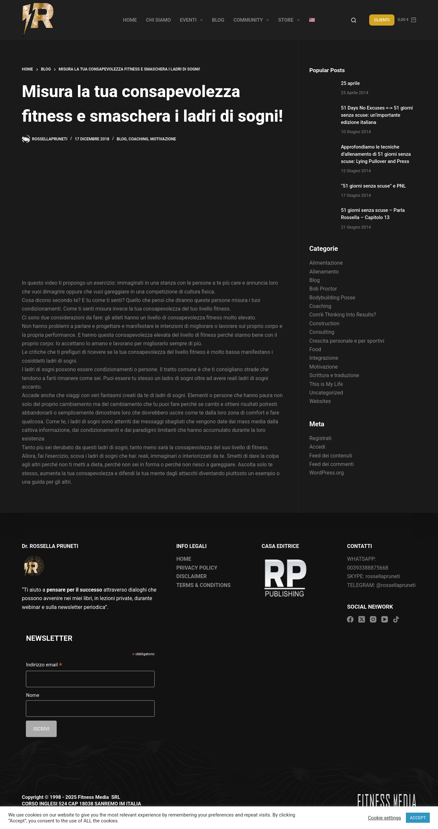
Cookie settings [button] (384, 818)
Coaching (138, 139)
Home (130, 20)
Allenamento (324, 272)
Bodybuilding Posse (332, 297)
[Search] (353, 20)
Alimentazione (326, 263)
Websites (320, 401)
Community (253, 20)
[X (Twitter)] (361, 619)
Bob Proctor (323, 289)
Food (315, 349)
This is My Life (326, 384)
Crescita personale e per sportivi (346, 341)
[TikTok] (396, 619)
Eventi (192, 20)
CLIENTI (382, 19)
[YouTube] (384, 619)
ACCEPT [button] (418, 817)
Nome (32, 695)
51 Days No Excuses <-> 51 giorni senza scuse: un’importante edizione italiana (377, 115)
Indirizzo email (44, 665)
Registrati (320, 438)
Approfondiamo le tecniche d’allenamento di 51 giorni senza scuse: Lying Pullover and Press (376, 154)
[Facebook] (350, 619)
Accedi (317, 447)
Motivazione (163, 139)
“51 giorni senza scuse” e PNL (373, 186)
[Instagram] (373, 619)
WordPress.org (326, 473)
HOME (183, 559)
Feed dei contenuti (330, 456)
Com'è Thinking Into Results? (342, 315)
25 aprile (350, 83)
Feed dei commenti (331, 464)
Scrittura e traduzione (334, 375)
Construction (324, 323)
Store (290, 20)
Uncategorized (326, 393)
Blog (218, 20)
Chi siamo (158, 20)
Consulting (321, 332)
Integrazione (323, 358)
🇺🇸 (312, 20)
